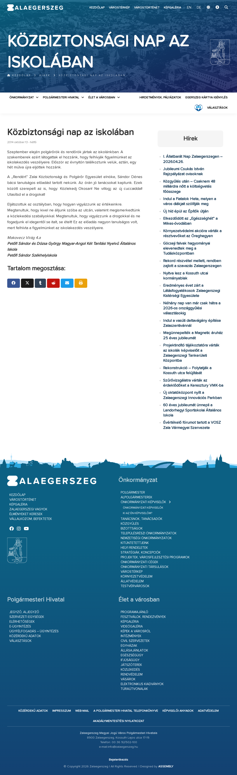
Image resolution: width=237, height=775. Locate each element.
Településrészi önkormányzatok (149, 533)
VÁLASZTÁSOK (217, 107)
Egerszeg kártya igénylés (206, 97)
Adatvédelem (208, 710)
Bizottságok (132, 528)
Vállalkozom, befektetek (30, 519)
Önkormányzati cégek (139, 562)
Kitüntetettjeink (135, 543)
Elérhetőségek (22, 621)
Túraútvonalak (134, 689)
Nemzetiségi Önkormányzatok (146, 538)
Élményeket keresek (26, 514)
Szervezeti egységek (26, 617)
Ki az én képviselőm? (137, 513)
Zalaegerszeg (35, 7)
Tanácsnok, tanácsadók (141, 519)
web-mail (82, 710)
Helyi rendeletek (134, 547)
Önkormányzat (21, 97)
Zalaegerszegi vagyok (28, 509)
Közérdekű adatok (25, 636)
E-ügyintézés (20, 626)
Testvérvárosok (135, 586)
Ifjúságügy (130, 660)
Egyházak (129, 645)
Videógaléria (132, 626)
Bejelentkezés (118, 759)
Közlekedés (130, 669)
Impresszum (61, 710)
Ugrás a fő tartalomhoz (219, 2)
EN (189, 7)
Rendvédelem (132, 674)
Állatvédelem (132, 581)
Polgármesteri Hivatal (61, 97)
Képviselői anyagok (177, 710)
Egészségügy (132, 655)
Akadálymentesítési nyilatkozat (118, 721)
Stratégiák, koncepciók (141, 552)
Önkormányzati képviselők (143, 502)
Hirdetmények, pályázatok (160, 97)
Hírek (45, 75)
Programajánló (134, 612)
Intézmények (131, 636)
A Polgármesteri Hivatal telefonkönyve (125, 710)
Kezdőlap (97, 7)
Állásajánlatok (134, 650)
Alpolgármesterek (136, 497)
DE (199, 7)
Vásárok (128, 679)
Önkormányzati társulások (145, 567)
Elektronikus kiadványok (142, 684)
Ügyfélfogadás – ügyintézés (34, 631)
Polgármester (133, 492)
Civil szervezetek (135, 641)
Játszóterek (131, 665)
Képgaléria (172, 7)
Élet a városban (101, 97)
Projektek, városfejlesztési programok (155, 557)
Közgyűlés (130, 523)
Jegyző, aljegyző (24, 612)
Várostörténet (146, 7)
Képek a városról (136, 631)
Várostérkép (119, 7)
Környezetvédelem (136, 576)
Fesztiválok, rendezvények (143, 617)
